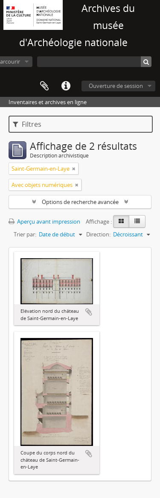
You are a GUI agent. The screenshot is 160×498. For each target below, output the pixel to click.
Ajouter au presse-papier (88, 312)
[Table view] (137, 221)
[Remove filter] (74, 168)
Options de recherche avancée (80, 202)
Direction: (98, 234)
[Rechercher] (146, 61)
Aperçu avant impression (44, 221)
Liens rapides (65, 86)
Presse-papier (44, 86)
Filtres (27, 124)
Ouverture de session (116, 86)
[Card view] (121, 221)
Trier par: (25, 234)
